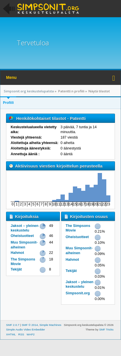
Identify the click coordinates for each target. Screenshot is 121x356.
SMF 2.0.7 (12, 324)
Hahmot (17, 253)
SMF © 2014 (30, 324)
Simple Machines (50, 324)
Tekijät (16, 269)
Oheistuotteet (22, 236)
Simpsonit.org (78, 293)
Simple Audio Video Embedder (25, 329)
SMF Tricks (106, 329)
